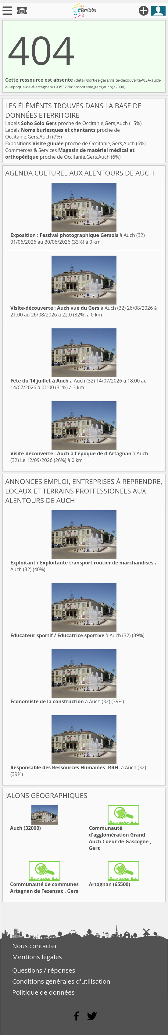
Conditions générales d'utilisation (61, 981)
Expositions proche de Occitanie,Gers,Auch (70, 143)
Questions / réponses (43, 970)
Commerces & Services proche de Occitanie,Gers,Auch (69, 153)
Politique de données (43, 992)
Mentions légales (37, 956)
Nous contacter (34, 945)
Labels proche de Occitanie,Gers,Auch (67, 123)
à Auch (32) (77, 235)
